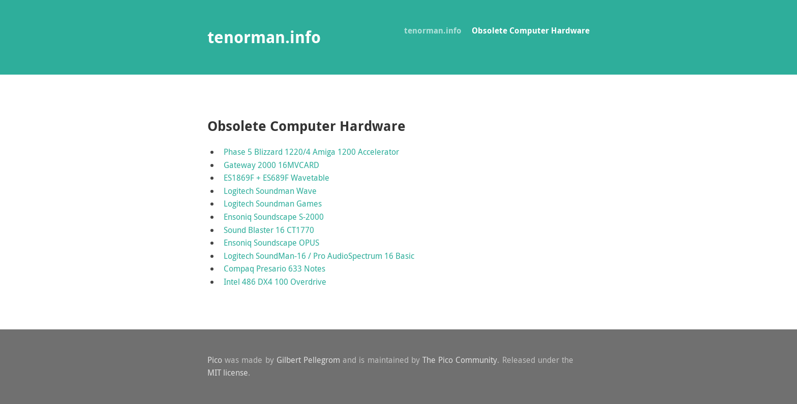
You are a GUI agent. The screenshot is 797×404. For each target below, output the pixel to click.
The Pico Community (459, 359)
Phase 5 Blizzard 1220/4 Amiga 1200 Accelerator (311, 151)
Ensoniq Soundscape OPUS (271, 242)
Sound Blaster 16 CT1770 (269, 229)
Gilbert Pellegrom (308, 359)
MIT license (227, 372)
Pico (214, 359)
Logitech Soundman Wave (270, 190)
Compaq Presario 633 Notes (274, 268)
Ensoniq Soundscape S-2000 (274, 216)
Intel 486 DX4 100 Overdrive (275, 281)
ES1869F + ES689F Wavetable (276, 177)
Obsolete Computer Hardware (531, 30)
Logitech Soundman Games (273, 203)
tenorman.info (433, 30)
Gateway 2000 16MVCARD (271, 165)
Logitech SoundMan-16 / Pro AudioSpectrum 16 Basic (319, 255)
